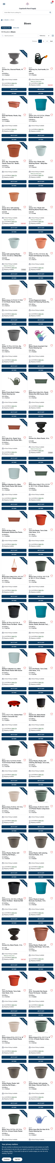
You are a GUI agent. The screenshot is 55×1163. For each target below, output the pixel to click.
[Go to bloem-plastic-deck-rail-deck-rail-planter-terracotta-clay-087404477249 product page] (14, 119)
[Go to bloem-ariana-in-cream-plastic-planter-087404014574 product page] (14, 810)
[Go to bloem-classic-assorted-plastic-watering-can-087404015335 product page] (41, 349)
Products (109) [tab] (6, 27)
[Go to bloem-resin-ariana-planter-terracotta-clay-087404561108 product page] (41, 948)
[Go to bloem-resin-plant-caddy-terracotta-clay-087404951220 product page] (14, 718)
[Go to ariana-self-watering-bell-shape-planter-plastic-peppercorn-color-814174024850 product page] (14, 856)
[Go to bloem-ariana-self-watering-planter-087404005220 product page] (41, 211)
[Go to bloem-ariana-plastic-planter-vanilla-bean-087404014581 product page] (14, 303)
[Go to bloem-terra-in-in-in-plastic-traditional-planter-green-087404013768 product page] (41, 580)
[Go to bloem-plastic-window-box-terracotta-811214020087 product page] (14, 534)
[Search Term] (27, 12)
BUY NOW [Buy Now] (14, 93)
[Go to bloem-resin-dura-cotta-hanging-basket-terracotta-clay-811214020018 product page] (14, 580)
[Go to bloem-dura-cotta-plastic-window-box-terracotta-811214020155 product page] (14, 442)
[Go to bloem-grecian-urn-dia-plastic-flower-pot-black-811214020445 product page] (14, 948)
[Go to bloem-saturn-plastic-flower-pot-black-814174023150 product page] (14, 902)
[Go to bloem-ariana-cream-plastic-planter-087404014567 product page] (14, 1040)
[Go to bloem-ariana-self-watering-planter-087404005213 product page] (14, 211)
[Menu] (4, 4)
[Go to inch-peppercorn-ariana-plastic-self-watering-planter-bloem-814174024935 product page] (41, 303)
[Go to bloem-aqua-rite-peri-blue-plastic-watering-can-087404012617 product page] (41, 1133)
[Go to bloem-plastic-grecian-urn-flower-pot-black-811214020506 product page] (41, 442)
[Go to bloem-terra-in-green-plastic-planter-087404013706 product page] (14, 1133)
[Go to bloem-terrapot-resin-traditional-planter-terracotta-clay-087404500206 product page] (14, 165)
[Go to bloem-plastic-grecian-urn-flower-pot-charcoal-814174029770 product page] (14, 73)
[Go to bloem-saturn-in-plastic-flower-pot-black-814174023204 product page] (14, 626)
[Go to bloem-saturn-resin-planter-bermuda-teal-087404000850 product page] (41, 119)
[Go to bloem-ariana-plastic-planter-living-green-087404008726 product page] (41, 810)
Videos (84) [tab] (16, 27)
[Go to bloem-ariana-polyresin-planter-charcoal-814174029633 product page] (41, 856)
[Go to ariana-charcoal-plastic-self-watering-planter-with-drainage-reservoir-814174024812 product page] (14, 1087)
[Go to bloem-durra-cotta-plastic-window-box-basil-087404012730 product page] (41, 488)
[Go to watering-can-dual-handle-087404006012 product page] (41, 73)
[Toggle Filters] (53, 36)
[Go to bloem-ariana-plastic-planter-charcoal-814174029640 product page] (14, 349)
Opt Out (17, 1159)
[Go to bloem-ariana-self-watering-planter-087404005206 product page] (41, 165)
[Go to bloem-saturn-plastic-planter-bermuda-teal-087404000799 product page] (41, 902)
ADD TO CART (14, 89)
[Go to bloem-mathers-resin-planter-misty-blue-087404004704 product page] (14, 488)
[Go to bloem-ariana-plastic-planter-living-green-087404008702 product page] (41, 1040)
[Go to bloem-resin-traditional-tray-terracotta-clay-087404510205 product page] (41, 994)
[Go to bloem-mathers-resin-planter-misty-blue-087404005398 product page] (14, 672)
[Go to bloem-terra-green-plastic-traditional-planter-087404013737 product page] (14, 764)
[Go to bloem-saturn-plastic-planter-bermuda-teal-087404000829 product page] (41, 626)
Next (51, 41)
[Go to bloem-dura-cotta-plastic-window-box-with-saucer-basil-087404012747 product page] (41, 395)
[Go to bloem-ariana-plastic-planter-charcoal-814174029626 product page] (41, 1087)
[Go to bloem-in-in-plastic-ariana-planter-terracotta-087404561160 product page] (41, 257)
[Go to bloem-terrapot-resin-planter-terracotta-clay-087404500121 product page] (14, 994)
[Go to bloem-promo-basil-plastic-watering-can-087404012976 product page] (14, 395)
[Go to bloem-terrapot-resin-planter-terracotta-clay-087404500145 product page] (41, 672)
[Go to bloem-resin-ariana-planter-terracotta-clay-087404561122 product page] (41, 764)
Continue (6, 1159)
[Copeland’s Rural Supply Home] (27, 3)
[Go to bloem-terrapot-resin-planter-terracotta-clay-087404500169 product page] (41, 534)
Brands (7, 20)
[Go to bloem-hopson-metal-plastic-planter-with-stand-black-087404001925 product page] (41, 718)
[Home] (2, 20)
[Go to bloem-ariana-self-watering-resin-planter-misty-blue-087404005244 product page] (14, 257)
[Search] (50, 12)
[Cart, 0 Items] (51, 3)
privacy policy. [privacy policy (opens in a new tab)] (8, 1151)
